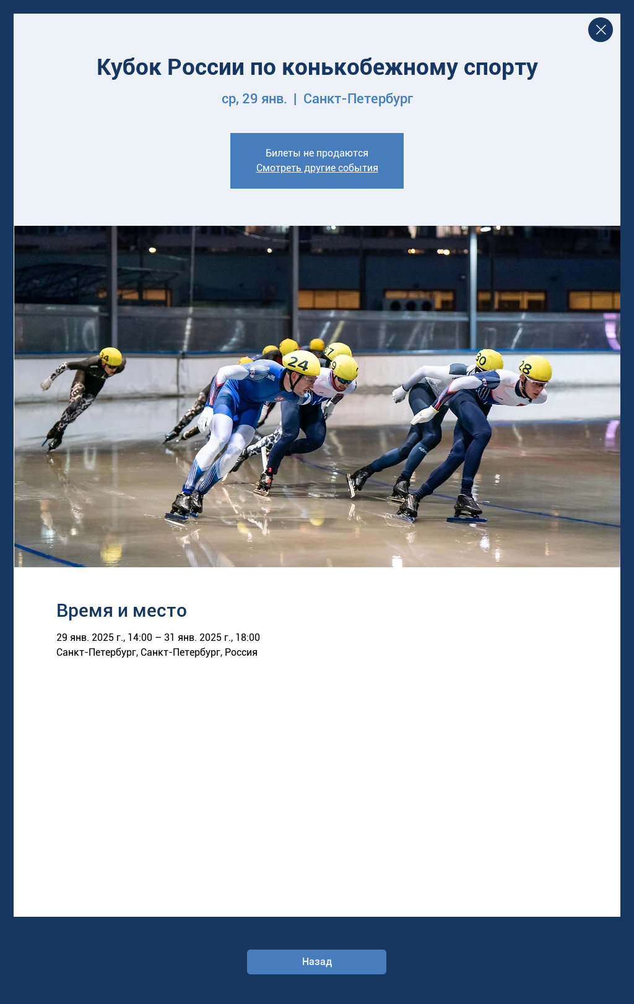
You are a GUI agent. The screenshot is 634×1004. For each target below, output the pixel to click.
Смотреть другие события (317, 168)
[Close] (600, 29)
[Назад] (316, 962)
